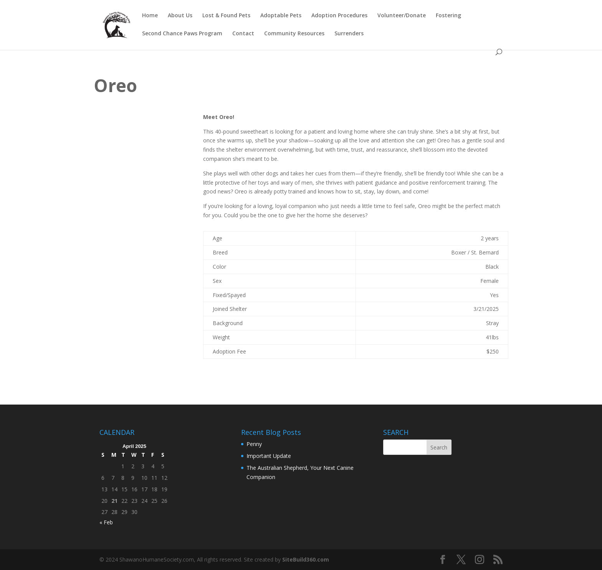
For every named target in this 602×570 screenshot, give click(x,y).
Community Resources (294, 34)
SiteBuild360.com (305, 559)
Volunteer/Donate (401, 16)
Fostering (448, 16)
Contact (243, 34)
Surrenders (349, 34)
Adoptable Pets (280, 16)
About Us (180, 16)
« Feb (106, 522)
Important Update (268, 455)
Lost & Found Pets (226, 16)
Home (150, 16)
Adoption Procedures (339, 16)
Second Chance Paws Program (182, 34)
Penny (254, 444)
